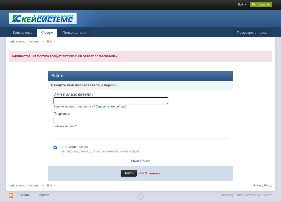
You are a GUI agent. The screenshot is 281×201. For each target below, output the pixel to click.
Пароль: (62, 113)
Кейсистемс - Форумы (24, 185)
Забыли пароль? (65, 126)
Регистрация (261, 4)
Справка (43, 195)
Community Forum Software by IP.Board (245, 195)
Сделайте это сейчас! (111, 106)
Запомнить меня (74, 147)
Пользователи (74, 32)
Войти (242, 4)
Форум (47, 32)
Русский (24, 195)
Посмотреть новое (252, 32)
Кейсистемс (22, 32)
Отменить (152, 173)
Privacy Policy (140, 160)
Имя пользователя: (73, 94)
